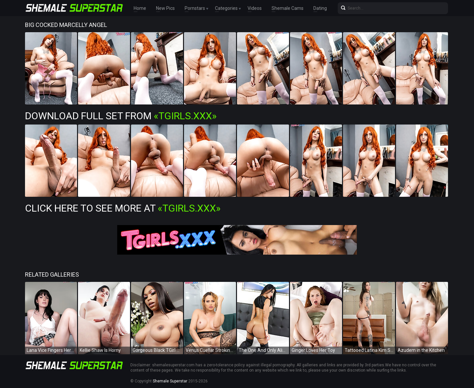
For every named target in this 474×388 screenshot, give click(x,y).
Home (140, 8)
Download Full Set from (121, 116)
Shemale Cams (287, 8)
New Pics (165, 8)
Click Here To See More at (123, 208)
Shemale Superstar (170, 381)
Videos (255, 8)
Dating (320, 8)
